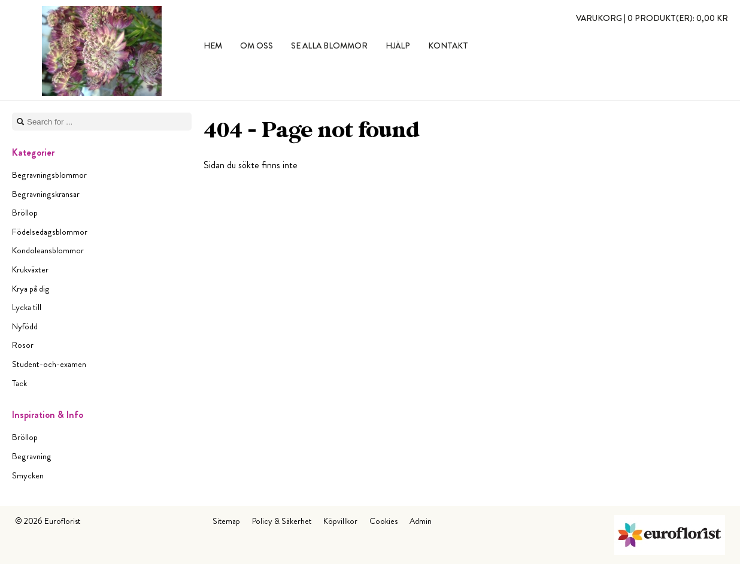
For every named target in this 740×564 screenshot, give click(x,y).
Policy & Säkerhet (281, 521)
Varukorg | (652, 18)
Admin (421, 521)
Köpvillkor (340, 521)
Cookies (383, 521)
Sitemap (226, 521)
